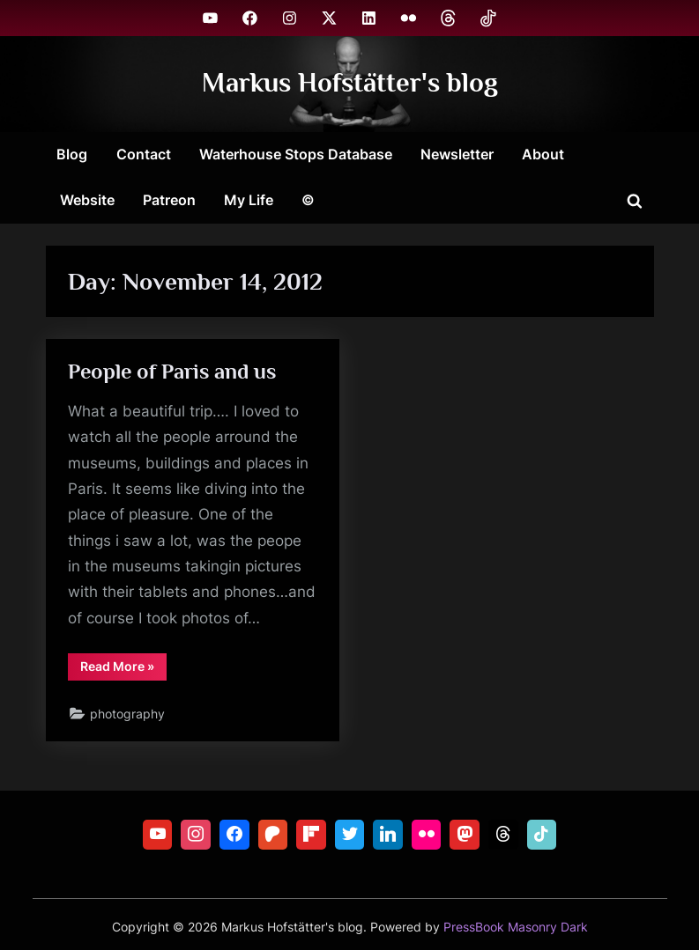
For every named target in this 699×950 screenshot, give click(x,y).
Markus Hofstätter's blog (350, 83)
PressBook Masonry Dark (515, 927)
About (543, 154)
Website (87, 200)
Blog (71, 154)
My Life (248, 200)
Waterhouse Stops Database (295, 154)
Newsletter (457, 154)
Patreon (169, 200)
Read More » (123, 673)
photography (128, 718)
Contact (143, 154)
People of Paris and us (174, 372)
